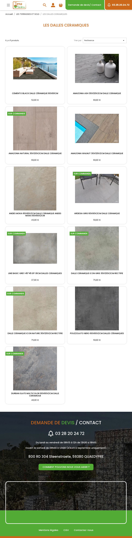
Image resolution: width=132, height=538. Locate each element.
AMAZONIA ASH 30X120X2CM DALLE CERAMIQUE (97, 93)
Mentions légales (48, 530)
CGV (66, 530)
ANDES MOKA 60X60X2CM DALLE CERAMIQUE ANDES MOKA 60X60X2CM (35, 214)
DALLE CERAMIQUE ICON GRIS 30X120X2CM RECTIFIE (97, 273)
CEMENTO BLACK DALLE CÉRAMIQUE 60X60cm (35, 93)
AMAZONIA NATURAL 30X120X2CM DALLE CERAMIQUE (35, 153)
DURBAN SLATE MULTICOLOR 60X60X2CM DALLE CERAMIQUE (35, 394)
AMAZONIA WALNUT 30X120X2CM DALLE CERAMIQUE (97, 153)
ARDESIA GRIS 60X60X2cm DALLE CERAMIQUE (97, 213)
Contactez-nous (83, 530)
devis (84, 4)
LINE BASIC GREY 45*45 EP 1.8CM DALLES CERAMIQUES (35, 273)
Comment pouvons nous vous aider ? (66, 467)
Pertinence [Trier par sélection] (104, 40)
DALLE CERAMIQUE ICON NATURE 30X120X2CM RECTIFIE (35, 333)
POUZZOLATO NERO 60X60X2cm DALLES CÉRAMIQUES (97, 333)
